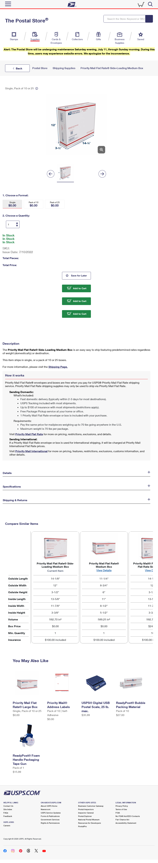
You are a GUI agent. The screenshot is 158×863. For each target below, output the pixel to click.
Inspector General (86, 813)
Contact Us (8, 806)
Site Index (7, 809)
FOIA (118, 813)
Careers (6, 825)
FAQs (5, 813)
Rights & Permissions (50, 823)
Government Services (50, 819)
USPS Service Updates (51, 813)
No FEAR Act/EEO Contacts (128, 816)
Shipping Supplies (64, 68)
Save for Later (81, 275)
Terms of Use (121, 809)
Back (19, 68)
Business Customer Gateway (90, 806)
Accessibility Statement (126, 823)
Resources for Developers (89, 823)
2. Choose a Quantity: (16, 215)
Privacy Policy (122, 806)
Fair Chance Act (122, 819)
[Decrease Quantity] (17, 225)
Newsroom (45, 809)
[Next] (102, 174)
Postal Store (39, 68)
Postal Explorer (85, 816)
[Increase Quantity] (17, 223)
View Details (103, 570)
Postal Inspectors (86, 809)
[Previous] (50, 174)
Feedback (7, 816)
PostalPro (82, 826)
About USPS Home (49, 806)
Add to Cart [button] (79, 288)
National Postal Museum (89, 819)
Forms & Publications (50, 816)
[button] (12, 204)
